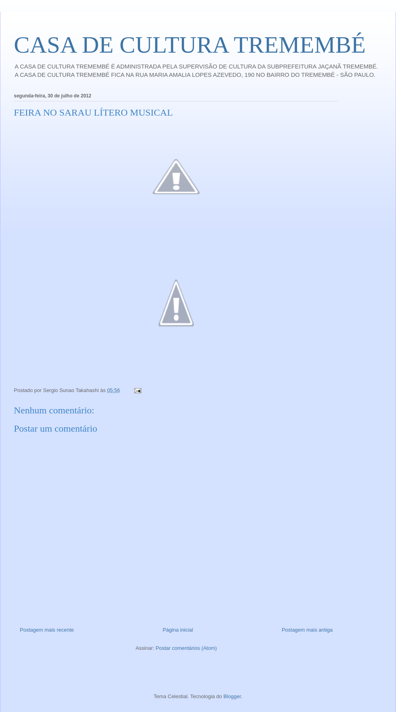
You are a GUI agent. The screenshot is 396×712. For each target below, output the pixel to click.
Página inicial (178, 630)
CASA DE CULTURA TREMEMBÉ (190, 45)
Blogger (232, 696)
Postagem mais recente (47, 630)
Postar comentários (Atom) (186, 648)
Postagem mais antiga (307, 630)
